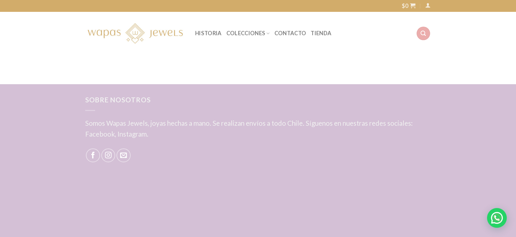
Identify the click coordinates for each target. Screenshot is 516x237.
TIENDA (321, 33)
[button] (497, 218)
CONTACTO (290, 33)
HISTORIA (208, 33)
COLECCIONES (248, 33)
